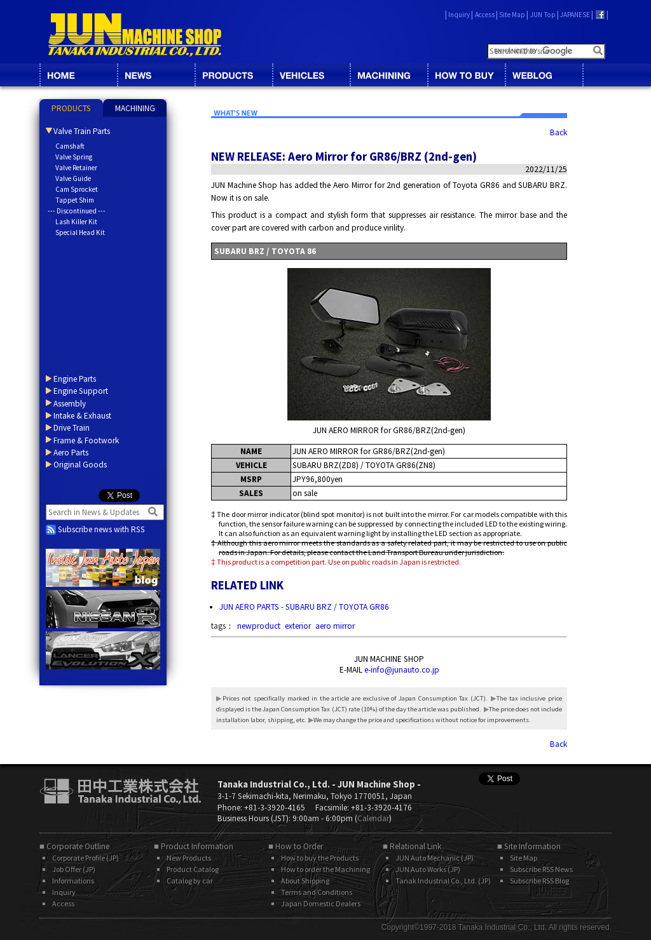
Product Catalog (193, 869)
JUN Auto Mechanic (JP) (434, 858)
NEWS (156, 75)
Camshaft (70, 146)
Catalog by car (190, 880)
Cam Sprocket (76, 189)
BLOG (543, 75)
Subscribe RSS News (541, 869)
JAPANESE (575, 14)
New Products (189, 858)
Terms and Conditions (316, 892)
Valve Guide (73, 178)
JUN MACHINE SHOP (135, 35)
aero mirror (335, 626)
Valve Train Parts (81, 131)
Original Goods (80, 464)
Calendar (373, 818)
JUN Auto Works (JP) (427, 869)
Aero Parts (70, 452)
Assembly (69, 403)
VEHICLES (311, 75)
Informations (73, 880)
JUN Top (543, 14)
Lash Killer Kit (76, 221)
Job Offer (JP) (73, 869)
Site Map (512, 14)
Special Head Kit (80, 232)
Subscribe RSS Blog (539, 880)
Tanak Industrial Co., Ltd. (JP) (443, 880)
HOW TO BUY (466, 75)
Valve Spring (73, 156)
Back (558, 132)
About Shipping (305, 880)
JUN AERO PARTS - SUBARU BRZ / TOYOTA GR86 (304, 606)
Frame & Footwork (86, 440)
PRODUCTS (71, 108)
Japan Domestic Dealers (320, 903)
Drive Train (71, 427)
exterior (298, 626)
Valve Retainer (76, 167)
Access (485, 14)
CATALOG (233, 75)
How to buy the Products (320, 858)
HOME (78, 75)
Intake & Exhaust (82, 415)
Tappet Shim (74, 200)
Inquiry (459, 14)
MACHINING (388, 75)
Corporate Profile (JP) (85, 858)
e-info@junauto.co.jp (401, 669)
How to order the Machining (325, 869)
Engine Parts (74, 378)
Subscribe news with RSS (95, 529)
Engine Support (80, 391)
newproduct (258, 626)
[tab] (71, 108)
